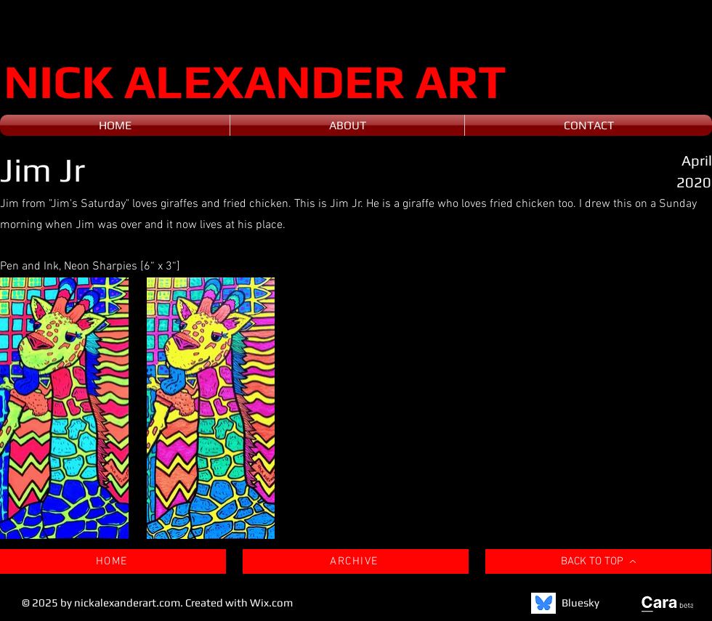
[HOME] (113, 561)
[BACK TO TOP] (598, 561)
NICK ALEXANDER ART (255, 81)
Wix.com (271, 602)
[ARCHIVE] (356, 561)
